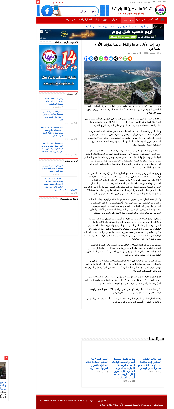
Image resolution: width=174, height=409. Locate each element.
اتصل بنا (117, 2)
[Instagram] (91, 58)
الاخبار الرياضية (70, 19)
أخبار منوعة (56, 19)
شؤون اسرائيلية (86, 19)
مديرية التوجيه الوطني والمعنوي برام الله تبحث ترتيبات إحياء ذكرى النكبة (104, 26)
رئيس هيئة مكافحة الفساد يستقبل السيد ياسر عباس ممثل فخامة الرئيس (39, 101)
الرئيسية (132, 2)
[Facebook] (72, 58)
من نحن (125, 2)
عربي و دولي (113, 20)
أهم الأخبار (138, 19)
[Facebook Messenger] (77, 58)
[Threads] (101, 58)
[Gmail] (106, 58)
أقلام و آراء (100, 19)
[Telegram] (96, 58)
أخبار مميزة (127, 19)
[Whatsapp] (86, 58)
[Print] (115, 58)
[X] (81, 58)
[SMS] (111, 58)
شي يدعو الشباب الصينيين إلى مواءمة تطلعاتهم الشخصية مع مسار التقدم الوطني (38, 168)
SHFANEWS (35, 400)
